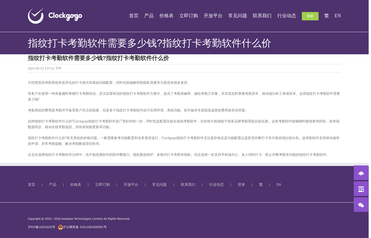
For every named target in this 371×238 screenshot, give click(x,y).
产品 (52, 184)
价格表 (75, 184)
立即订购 (102, 184)
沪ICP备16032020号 (41, 227)
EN (279, 184)
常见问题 (159, 184)
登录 (241, 184)
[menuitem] (136, 15)
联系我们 (188, 184)
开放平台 (131, 184)
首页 (31, 184)
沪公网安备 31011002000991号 (82, 227)
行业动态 (216, 184)
